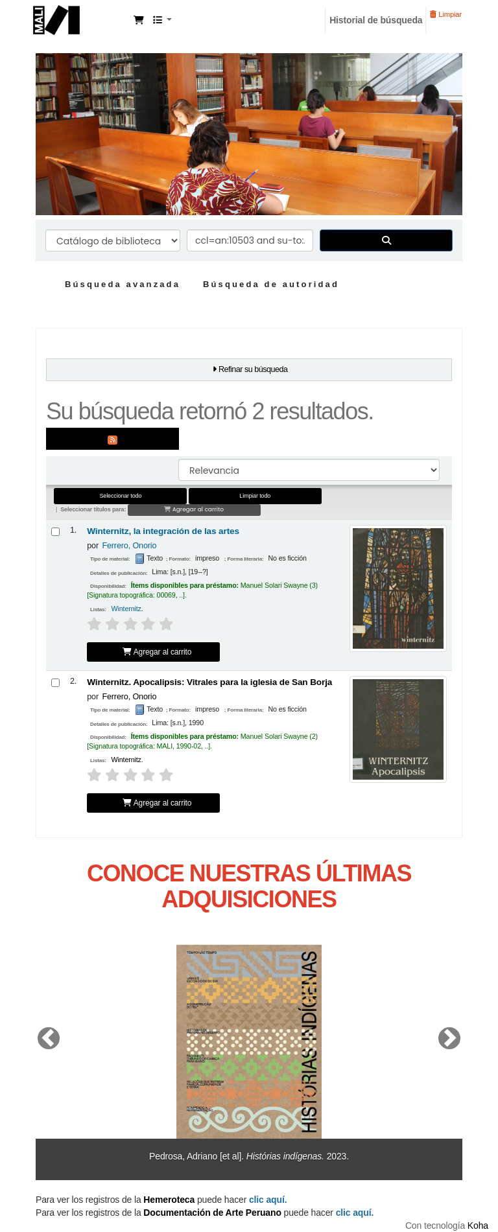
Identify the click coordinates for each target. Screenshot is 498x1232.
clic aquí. (355, 1212)
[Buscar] (386, 240)
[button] (138, 20)
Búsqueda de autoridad (271, 284)
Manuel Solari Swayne (81, 18)
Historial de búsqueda (375, 20)
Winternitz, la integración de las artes (163, 531)
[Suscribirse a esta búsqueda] (112, 439)
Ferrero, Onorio (129, 545)
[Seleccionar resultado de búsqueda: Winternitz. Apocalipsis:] (55, 683)
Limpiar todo (254, 496)
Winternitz (126, 608)
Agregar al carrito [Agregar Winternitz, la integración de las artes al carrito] (156, 652)
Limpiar (446, 14)
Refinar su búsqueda (253, 369)
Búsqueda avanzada (122, 284)
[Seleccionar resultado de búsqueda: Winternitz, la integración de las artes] (55, 532)
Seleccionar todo (120, 496)
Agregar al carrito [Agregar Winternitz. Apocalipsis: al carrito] (156, 803)
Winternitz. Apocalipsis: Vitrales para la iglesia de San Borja (209, 682)
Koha (478, 1225)
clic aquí (267, 1199)
